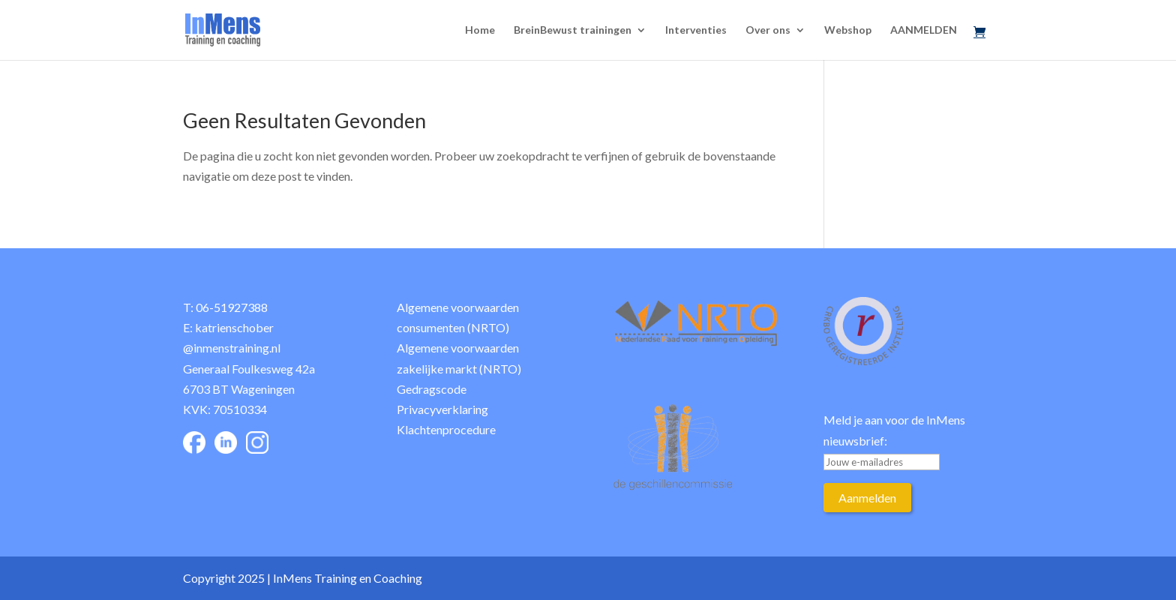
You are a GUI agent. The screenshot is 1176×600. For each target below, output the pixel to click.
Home (480, 30)
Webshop (848, 30)
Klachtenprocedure (446, 429)
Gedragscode (431, 389)
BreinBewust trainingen (573, 30)
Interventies (696, 30)
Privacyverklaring (442, 409)
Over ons (768, 30)
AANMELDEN (923, 30)
